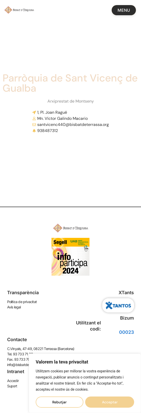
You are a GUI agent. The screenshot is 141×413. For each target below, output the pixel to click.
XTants (126, 292)
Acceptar (110, 402)
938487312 (47, 130)
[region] (85, 383)
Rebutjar (59, 402)
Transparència (23, 292)
